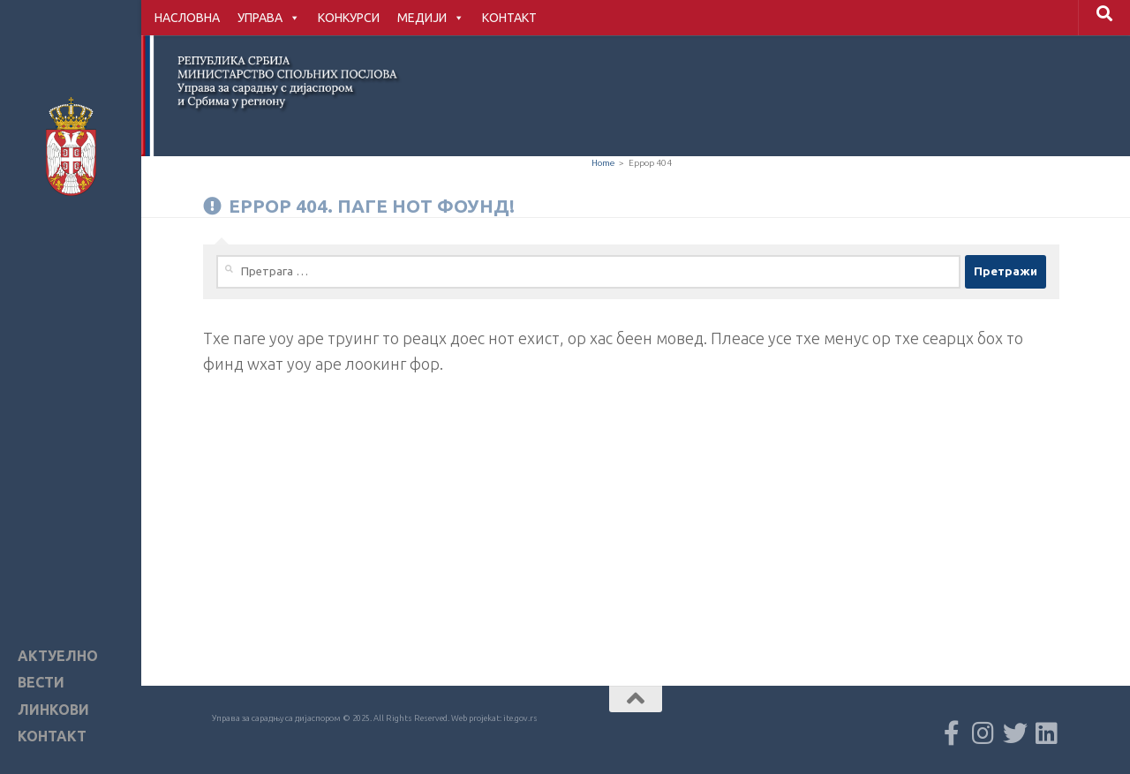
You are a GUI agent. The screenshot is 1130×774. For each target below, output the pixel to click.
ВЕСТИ (41, 682)
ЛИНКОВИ (53, 710)
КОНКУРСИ (349, 18)
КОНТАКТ (509, 18)
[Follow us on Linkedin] (1047, 733)
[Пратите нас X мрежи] (1015, 733)
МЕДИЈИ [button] (430, 17)
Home (602, 163)
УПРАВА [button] (268, 17)
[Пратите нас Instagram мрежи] (983, 733)
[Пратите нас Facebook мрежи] (951, 733)
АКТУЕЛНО (58, 656)
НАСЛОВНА (187, 18)
